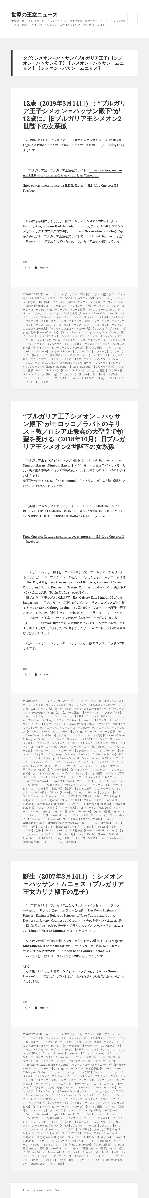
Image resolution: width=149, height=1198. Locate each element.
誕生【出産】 (57, 1163)
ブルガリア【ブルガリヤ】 (77, 796)
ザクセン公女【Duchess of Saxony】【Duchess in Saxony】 (82, 754)
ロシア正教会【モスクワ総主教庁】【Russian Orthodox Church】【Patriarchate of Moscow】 (69, 821)
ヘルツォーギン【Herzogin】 (96, 807)
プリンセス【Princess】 (86, 792)
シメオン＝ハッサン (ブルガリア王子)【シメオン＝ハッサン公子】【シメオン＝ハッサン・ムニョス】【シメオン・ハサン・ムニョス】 (74, 336)
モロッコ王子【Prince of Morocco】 (50, 815)
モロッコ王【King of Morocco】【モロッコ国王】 (84, 811)
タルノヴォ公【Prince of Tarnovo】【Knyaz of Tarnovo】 (72, 349)
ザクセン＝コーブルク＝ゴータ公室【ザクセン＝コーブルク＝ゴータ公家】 (66, 317)
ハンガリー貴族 (38, 363)
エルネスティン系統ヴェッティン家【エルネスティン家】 (62, 298)
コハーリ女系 (53, 305)
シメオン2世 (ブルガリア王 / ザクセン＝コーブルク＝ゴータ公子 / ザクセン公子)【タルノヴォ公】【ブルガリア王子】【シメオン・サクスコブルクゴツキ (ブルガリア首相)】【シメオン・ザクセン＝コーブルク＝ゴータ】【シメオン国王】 (74, 343)
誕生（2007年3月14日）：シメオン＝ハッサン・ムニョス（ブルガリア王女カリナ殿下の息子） (73, 884)
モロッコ (48, 811)
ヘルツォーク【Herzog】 (43, 374)
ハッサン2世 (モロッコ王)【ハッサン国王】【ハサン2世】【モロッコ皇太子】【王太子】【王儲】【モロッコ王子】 (72, 357)
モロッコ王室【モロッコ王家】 (91, 815)
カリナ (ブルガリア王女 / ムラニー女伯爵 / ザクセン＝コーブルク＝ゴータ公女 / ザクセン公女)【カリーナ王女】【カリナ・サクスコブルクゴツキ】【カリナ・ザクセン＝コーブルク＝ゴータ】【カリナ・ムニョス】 (73, 712)
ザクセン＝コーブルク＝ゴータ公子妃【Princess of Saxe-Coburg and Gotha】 (79, 313)
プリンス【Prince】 (59, 363)
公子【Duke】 (37, 378)
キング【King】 (106, 298)
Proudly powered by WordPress (42, 1190)
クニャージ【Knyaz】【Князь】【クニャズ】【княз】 (74, 300)
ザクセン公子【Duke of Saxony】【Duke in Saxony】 (74, 330)
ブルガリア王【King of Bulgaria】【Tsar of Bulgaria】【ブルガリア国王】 (72, 366)
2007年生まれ (74, 572)
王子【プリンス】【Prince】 (60, 842)
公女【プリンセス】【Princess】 (90, 826)
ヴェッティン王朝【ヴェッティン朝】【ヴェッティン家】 (56, 705)
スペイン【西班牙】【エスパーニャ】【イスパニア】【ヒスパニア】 (73, 775)
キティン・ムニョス (111, 716)
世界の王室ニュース (34, 14)
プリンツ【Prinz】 (83, 363)
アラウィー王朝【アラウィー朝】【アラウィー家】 (95, 701)
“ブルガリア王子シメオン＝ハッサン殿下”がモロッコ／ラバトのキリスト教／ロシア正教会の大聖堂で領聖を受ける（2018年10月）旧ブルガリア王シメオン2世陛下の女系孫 (74, 431)
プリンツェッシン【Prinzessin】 (42, 796)
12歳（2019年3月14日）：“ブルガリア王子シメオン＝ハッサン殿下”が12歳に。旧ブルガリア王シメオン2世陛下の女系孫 (74, 114)
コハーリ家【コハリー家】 (77, 305)
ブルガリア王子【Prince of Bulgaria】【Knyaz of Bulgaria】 (73, 368)
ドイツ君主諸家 (51, 355)
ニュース (54, 294)
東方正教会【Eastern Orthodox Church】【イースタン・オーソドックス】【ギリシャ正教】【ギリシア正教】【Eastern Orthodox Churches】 (73, 834)
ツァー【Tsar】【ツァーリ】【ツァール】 (100, 351)
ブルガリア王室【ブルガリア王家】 (57, 807)
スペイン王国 (92, 777)
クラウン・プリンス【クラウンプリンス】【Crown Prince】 (74, 722)
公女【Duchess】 (60, 826)
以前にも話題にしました (42, 221)
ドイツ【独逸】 (32, 355)
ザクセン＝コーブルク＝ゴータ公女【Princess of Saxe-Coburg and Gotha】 (69, 1062)
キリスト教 (29, 720)
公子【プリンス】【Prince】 (63, 378)
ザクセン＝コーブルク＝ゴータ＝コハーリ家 (59, 727)
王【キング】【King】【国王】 (99, 378)
